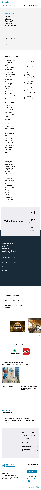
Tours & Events (6, 5)
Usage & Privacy (37, 487)
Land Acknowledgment (16, 477)
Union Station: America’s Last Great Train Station (29, 5)
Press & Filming (14, 473)
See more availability (9, 32)
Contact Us (13, 475)
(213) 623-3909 (6, 476)
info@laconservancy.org (6, 478)
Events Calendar (14, 5)
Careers (12, 470)
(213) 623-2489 (7, 475)
